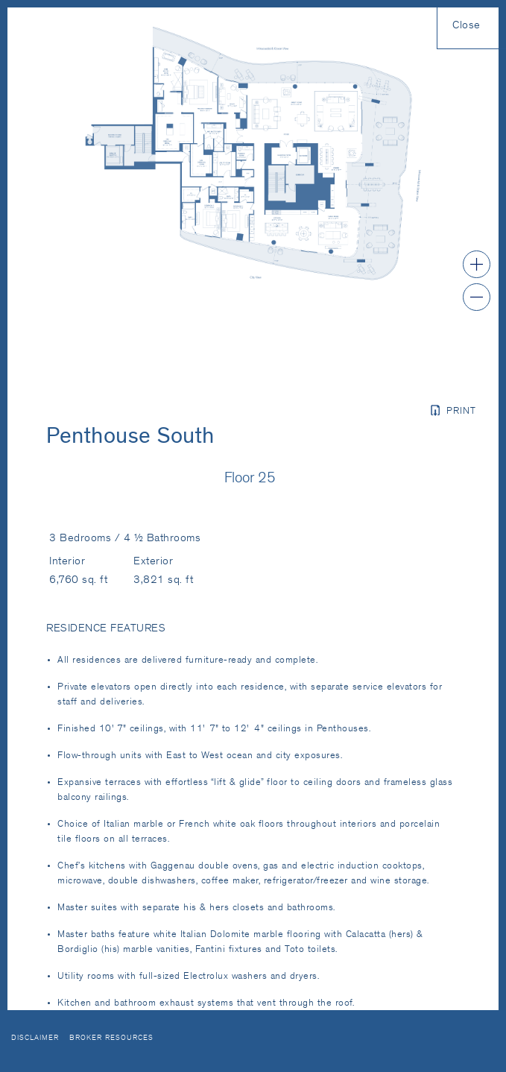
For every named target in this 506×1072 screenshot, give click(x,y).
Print (461, 412)
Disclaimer (35, 1038)
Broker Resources (111, 1038)
